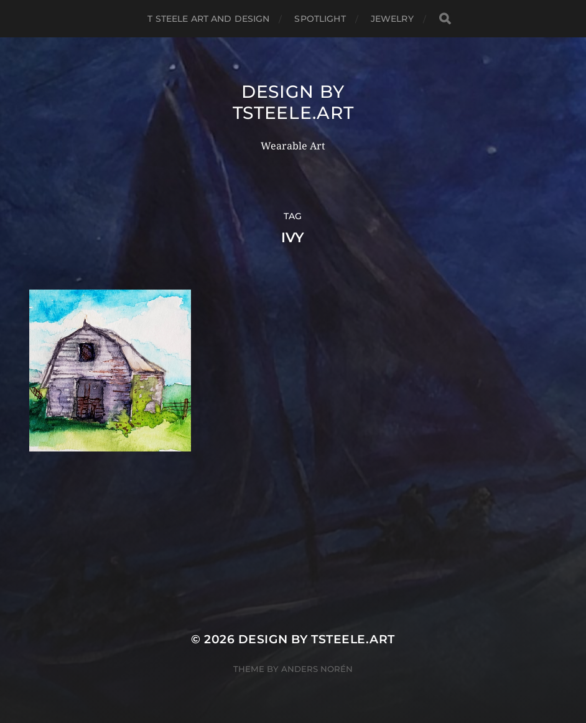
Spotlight (319, 18)
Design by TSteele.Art (293, 102)
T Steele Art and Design (208, 18)
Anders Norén (317, 669)
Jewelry (392, 18)
